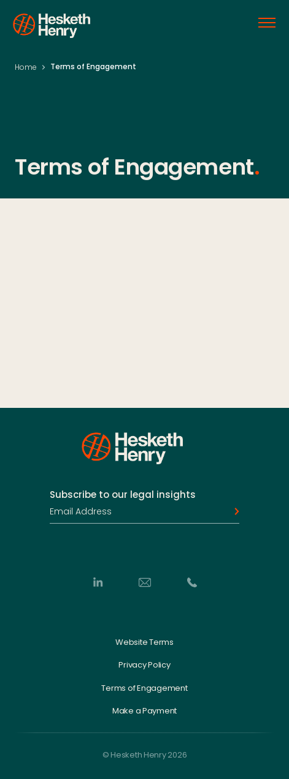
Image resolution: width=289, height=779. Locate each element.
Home (26, 67)
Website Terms (144, 642)
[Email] (145, 582)
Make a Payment (144, 711)
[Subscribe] (233, 511)
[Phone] (192, 582)
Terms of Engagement (144, 688)
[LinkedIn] (97, 582)
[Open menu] (267, 23)
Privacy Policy (144, 665)
